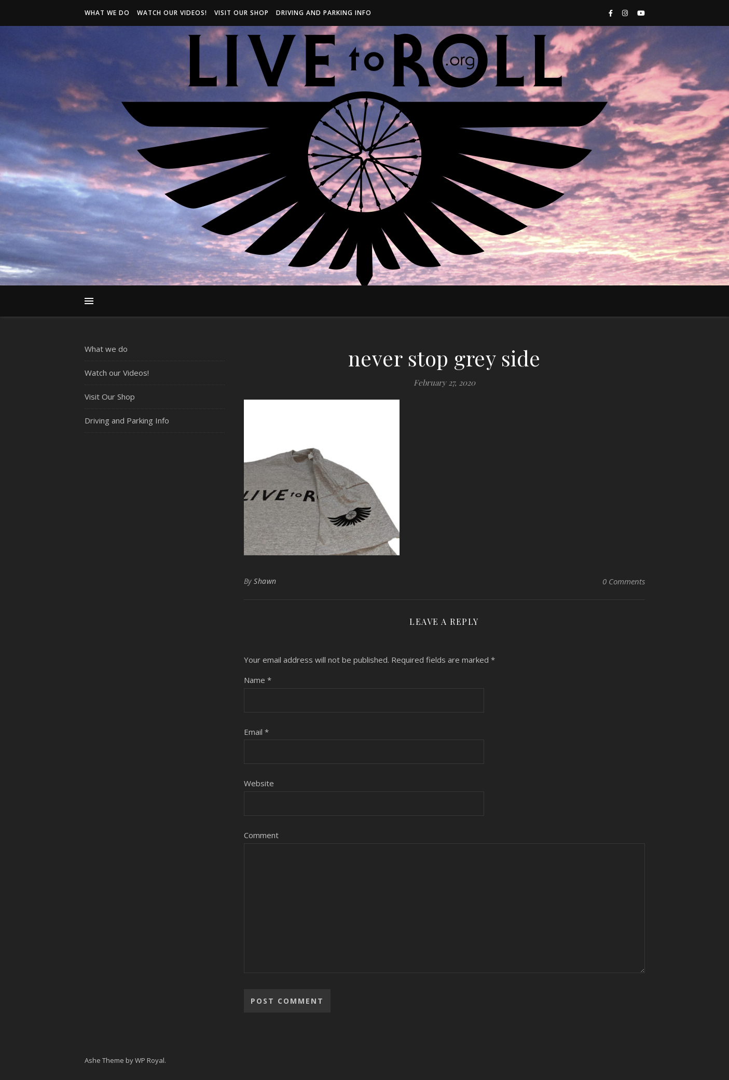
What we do (107, 12)
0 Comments (623, 581)
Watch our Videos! (172, 12)
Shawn (265, 581)
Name (257, 680)
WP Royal (149, 1060)
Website (259, 783)
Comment (261, 835)
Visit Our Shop (241, 12)
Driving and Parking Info (324, 12)
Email (256, 732)
